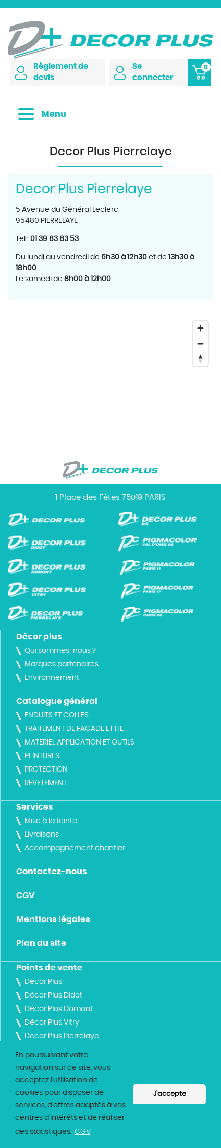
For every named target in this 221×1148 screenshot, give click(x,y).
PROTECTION (46, 769)
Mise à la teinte (50, 821)
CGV (25, 895)
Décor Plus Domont (58, 1009)
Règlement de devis (51, 72)
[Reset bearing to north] (200, 358)
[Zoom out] (200, 343)
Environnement (51, 678)
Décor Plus (43, 982)
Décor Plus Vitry (51, 1022)
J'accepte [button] (169, 1094)
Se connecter (144, 72)
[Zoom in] (200, 328)
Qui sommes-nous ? (60, 650)
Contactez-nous (51, 871)
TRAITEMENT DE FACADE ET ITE (74, 729)
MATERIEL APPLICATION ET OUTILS (79, 742)
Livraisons (41, 834)
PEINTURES (41, 756)
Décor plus (39, 637)
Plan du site (41, 943)
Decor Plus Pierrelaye (61, 1036)
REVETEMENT (45, 783)
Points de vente (49, 968)
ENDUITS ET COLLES (56, 715)
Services (34, 807)
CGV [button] (83, 1132)
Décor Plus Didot (53, 995)
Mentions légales (53, 919)
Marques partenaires (61, 664)
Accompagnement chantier (74, 848)
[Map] (110, 381)
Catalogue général (56, 701)
